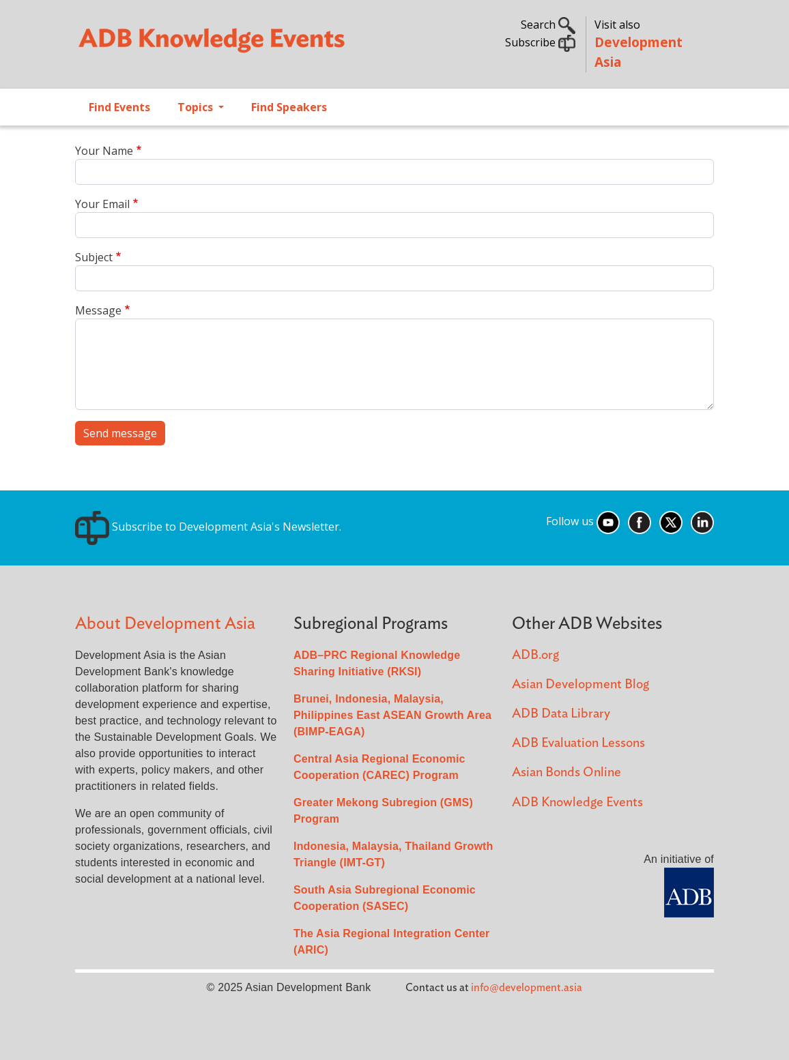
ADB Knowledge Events (577, 802)
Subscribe (540, 42)
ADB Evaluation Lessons (578, 743)
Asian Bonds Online (566, 772)
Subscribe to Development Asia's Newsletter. (208, 526)
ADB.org (535, 655)
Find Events (119, 107)
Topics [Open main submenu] (196, 107)
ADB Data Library (561, 713)
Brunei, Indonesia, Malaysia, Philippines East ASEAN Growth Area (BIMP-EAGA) (392, 715)
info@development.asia (526, 987)
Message (98, 310)
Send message (120, 433)
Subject (94, 257)
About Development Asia (165, 623)
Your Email (102, 203)
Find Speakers (289, 107)
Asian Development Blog (580, 684)
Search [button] (548, 24)
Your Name (104, 150)
